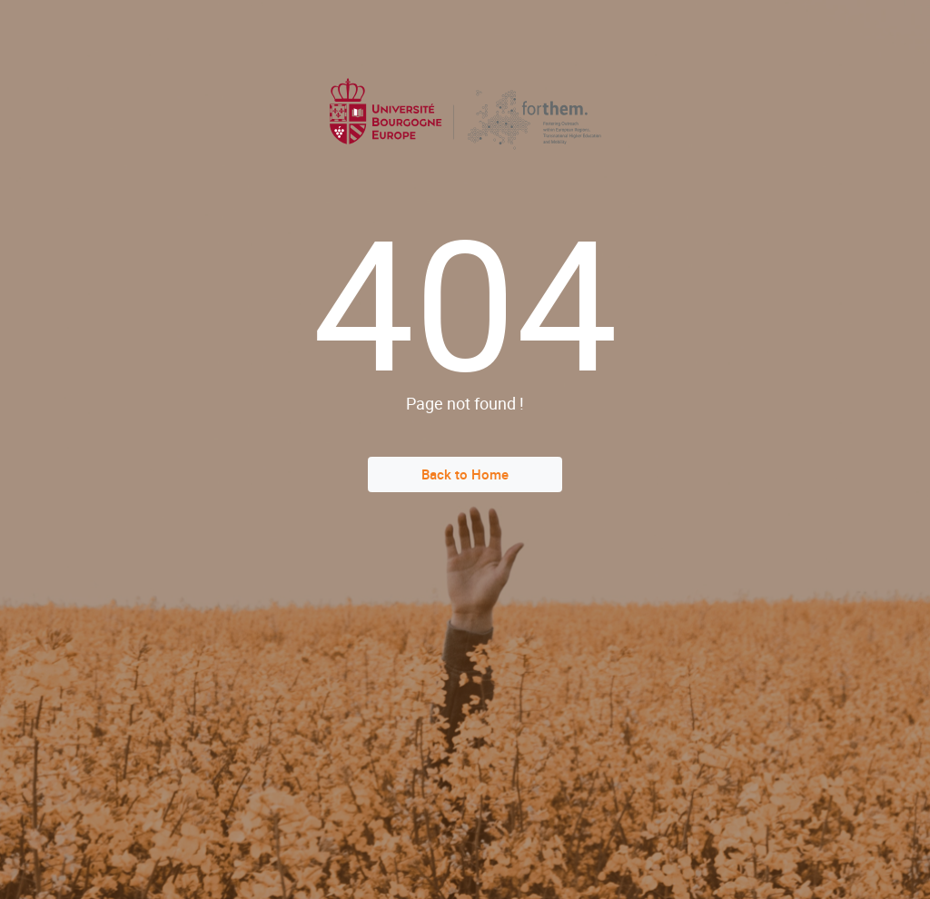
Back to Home (465, 474)
